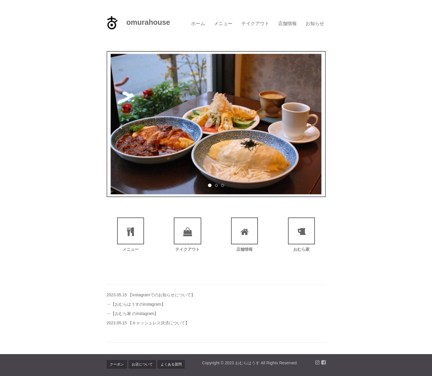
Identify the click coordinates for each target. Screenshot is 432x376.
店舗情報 (287, 23)
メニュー (223, 23)
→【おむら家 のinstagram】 (132, 313)
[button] (123, 124)
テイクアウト (255, 23)
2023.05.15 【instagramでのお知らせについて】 (151, 295)
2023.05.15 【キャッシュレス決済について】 (148, 323)
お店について (142, 364)
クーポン (117, 364)
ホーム (198, 23)
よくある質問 (171, 364)
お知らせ (315, 23)
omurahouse (138, 22)
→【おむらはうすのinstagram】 (136, 304)
